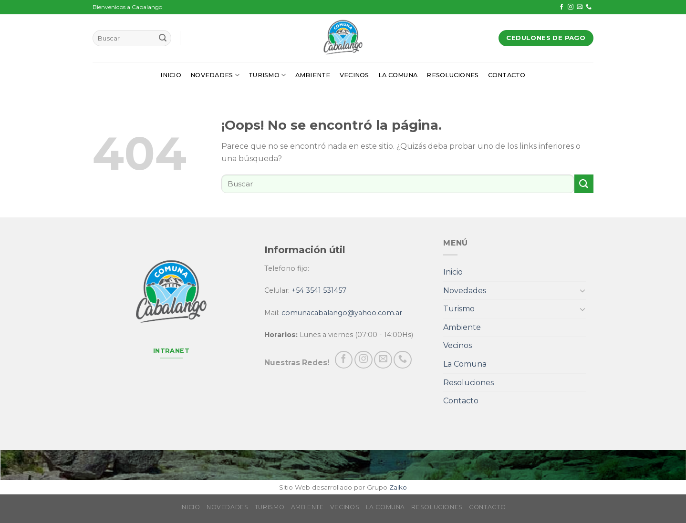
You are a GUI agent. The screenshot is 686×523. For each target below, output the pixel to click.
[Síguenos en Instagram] (570, 7)
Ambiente (313, 75)
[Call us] (589, 7)
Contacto (507, 75)
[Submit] (163, 38)
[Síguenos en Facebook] (561, 7)
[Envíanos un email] (579, 7)
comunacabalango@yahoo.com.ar (341, 312)
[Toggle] (582, 290)
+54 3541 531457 (318, 290)
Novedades (214, 75)
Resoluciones (452, 75)
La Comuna (397, 75)
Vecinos (354, 75)
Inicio (170, 75)
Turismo (267, 75)
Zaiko (398, 487)
